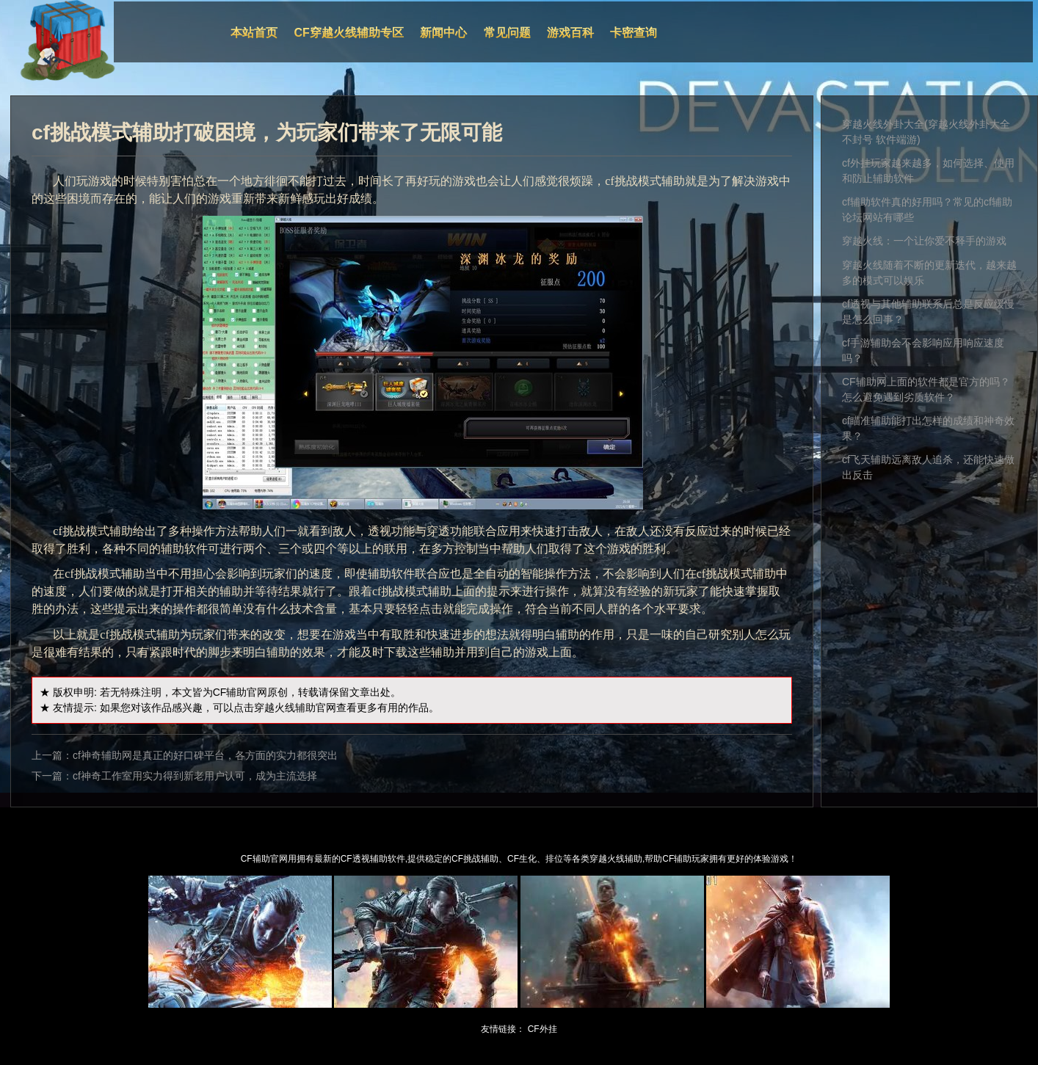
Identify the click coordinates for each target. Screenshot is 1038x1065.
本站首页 (254, 32)
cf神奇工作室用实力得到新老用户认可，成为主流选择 (195, 776)
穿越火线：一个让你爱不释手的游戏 (924, 241)
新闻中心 (443, 32)
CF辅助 (230, 692)
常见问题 (507, 32)
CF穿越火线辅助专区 (349, 32)
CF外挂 (542, 1029)
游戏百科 (570, 32)
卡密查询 (633, 32)
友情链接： (503, 1029)
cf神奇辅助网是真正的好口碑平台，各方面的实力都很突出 (205, 755)
